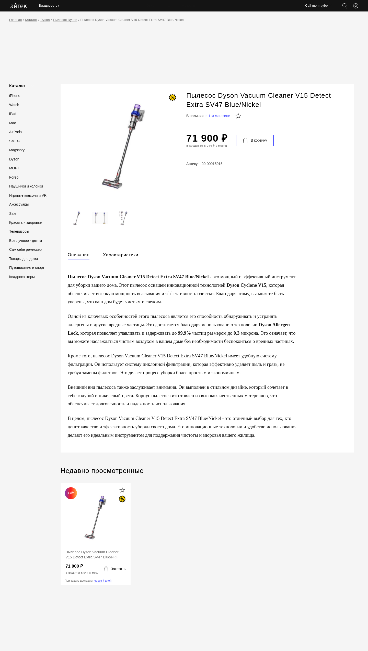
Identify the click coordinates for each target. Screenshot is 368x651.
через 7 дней (102, 580)
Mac (12, 123)
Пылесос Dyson (65, 20)
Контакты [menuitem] (209, 5)
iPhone (14, 96)
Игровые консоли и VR (28, 195)
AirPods (15, 132)
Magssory (17, 150)
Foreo (13, 177)
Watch (14, 105)
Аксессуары (19, 204)
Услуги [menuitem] (152, 5)
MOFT (14, 168)
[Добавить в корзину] (114, 569)
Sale (12, 213)
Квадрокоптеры (22, 277)
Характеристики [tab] (120, 254)
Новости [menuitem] (188, 5)
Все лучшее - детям (25, 241)
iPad (12, 114)
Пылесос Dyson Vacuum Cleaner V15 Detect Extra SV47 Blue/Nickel (132, 20)
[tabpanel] (207, 353)
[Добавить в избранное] (122, 490)
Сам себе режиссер (25, 249)
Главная (15, 20)
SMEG (14, 141)
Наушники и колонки (26, 186)
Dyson (45, 20)
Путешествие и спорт (26, 268)
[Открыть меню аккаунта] (355, 5)
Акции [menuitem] (170, 5)
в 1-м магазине (217, 116)
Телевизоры (19, 231)
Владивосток (49, 5)
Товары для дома (23, 259)
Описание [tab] (79, 254)
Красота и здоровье (25, 222)
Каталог (31, 20)
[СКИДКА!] (172, 97)
